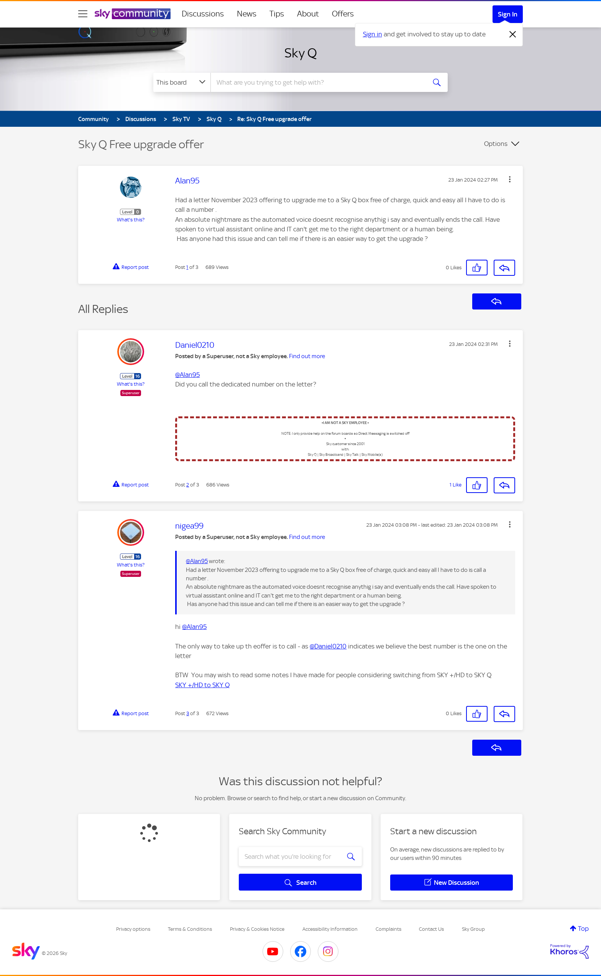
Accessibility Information (330, 929)
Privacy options (133, 929)
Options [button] (495, 143)
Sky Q (300, 53)
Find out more (307, 356)
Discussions (203, 13)
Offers (343, 13)
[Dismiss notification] (513, 34)
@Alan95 (187, 374)
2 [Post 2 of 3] (187, 485)
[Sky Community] (133, 14)
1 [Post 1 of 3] (187, 267)
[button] (509, 179)
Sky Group (473, 929)
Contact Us (431, 929)
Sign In (507, 14)
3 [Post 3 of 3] (187, 713)
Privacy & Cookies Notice (257, 929)
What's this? (131, 220)
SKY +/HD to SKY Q (202, 685)
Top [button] (583, 928)
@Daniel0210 (328, 646)
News (246, 13)
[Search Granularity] (181, 82)
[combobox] (317, 82)
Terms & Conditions (190, 929)
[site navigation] (82, 13)
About (308, 13)
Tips (276, 13)
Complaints (388, 929)
